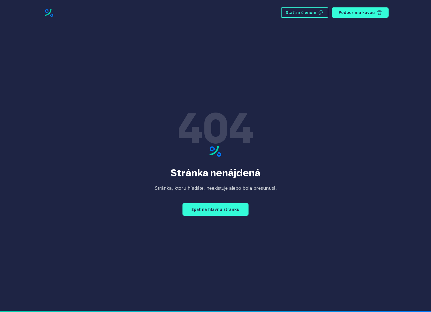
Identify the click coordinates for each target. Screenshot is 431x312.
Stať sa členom (304, 12)
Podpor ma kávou (360, 12)
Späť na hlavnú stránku (216, 209)
